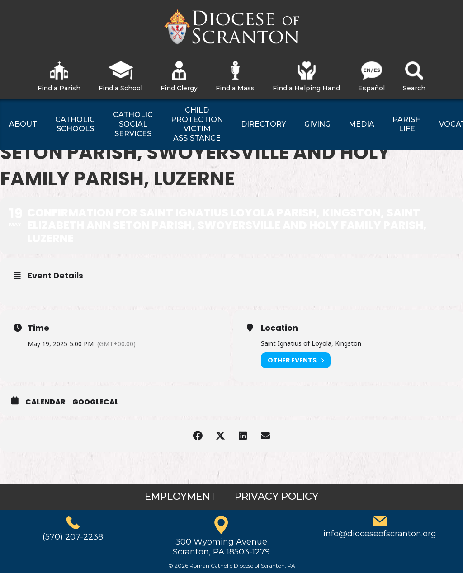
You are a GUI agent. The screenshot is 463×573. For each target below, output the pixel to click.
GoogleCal (95, 402)
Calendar (45, 402)
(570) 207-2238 (73, 537)
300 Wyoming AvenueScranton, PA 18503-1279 (221, 547)
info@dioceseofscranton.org (379, 534)
